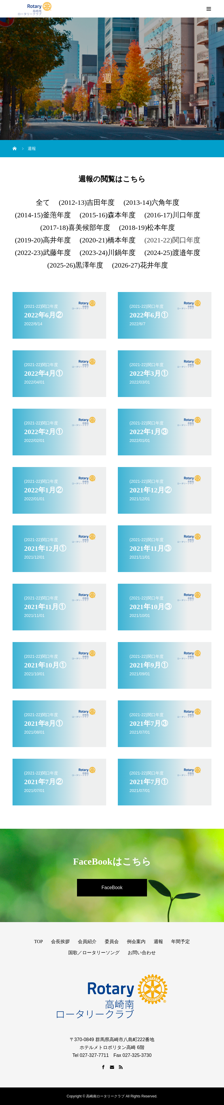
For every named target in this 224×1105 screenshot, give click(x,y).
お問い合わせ (142, 952)
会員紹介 (87, 941)
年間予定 (180, 941)
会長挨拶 (60, 941)
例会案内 (136, 941)
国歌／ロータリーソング (94, 952)
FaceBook (112, 887)
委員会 (112, 941)
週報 (158, 941)
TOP (38, 941)
